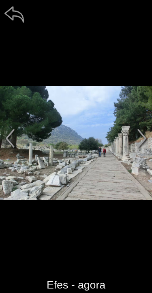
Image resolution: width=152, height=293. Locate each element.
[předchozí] (10, 138)
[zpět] (14, 14)
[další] (142, 138)
